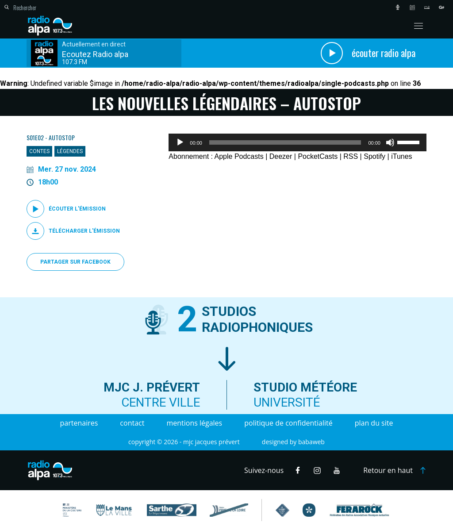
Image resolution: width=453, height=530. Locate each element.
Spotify (374, 156)
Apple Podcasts (239, 156)
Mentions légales (194, 423)
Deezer (280, 156)
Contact (132, 423)
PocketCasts (318, 156)
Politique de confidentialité (288, 423)
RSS (350, 156)
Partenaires (79, 423)
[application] (297, 142)
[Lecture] (180, 142)
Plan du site (374, 423)
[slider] (285, 142)
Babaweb (311, 442)
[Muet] (390, 142)
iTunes (401, 156)
